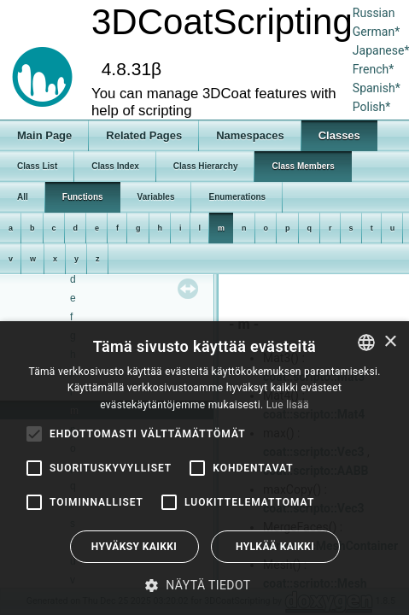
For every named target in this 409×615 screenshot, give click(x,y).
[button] (204, 585)
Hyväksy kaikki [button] (134, 547)
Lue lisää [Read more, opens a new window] (287, 405)
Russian (374, 13)
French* (373, 69)
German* (376, 31)
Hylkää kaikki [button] (275, 547)
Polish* (372, 107)
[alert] (204, 468)
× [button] (389, 342)
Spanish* (376, 88)
